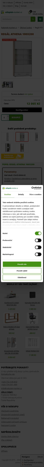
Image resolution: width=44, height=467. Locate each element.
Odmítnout (22, 277)
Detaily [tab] (21, 194)
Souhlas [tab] (7, 194)
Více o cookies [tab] (35, 194)
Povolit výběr (22, 271)
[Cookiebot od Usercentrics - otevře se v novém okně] (31, 188)
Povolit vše (21, 264)
